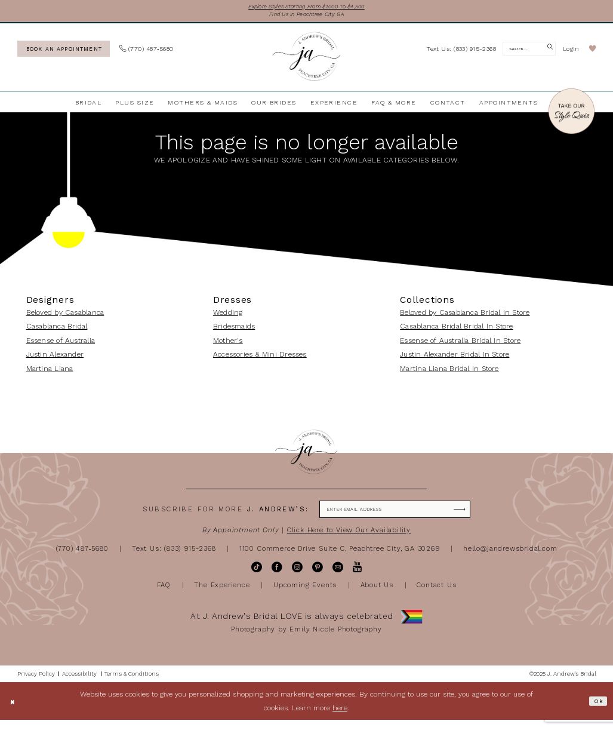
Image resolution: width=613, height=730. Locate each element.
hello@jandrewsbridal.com (510, 558)
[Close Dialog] (14, 711)
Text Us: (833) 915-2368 (174, 558)
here (339, 717)
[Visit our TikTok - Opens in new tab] (256, 577)
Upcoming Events (305, 594)
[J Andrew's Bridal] (306, 62)
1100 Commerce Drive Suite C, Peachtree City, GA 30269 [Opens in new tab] (339, 558)
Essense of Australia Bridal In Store (460, 346)
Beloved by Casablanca (65, 318)
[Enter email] (394, 517)
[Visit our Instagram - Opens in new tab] (297, 577)
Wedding (228, 318)
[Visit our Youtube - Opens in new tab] (357, 577)
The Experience (221, 594)
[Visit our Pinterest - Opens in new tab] (317, 577)
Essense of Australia (61, 346)
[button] (571, 54)
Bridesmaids (234, 331)
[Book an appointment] (63, 53)
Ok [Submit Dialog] (596, 710)
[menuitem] (63, 53)
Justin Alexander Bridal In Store (454, 359)
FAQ (164, 594)
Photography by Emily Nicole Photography (306, 638)
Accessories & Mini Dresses (260, 359)
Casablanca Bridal (57, 331)
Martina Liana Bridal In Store (449, 373)
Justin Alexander (55, 359)
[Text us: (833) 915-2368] (461, 53)
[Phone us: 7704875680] (146, 54)
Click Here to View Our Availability (349, 540)
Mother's (228, 346)
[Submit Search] (548, 54)
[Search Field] (529, 54)
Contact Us (436, 594)
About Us (377, 594)
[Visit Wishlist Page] (592, 54)
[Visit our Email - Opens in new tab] (337, 577)
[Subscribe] (479, 517)
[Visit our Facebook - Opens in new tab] (277, 577)
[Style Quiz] (571, 117)
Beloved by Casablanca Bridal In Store (464, 318)
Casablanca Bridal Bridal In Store (456, 331)
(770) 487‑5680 (82, 558)
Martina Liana (49, 373)
